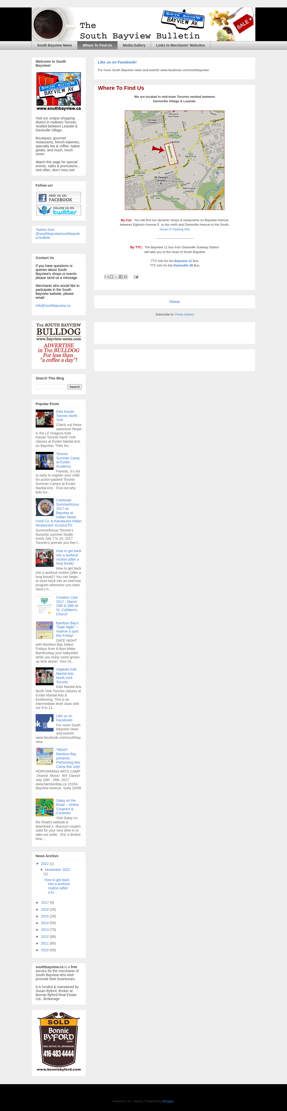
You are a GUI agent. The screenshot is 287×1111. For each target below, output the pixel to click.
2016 (45, 909)
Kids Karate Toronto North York (66, 416)
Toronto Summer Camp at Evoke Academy (68, 460)
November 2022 (57, 870)
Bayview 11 (183, 261)
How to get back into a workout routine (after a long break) (68, 557)
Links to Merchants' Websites (180, 45)
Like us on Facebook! (117, 62)
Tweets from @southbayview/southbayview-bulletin (58, 234)
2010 (45, 950)
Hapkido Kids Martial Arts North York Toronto (66, 675)
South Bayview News (54, 45)
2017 (45, 902)
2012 (45, 937)
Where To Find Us (97, 45)
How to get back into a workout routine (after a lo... (57, 886)
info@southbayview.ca (53, 306)
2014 (45, 923)
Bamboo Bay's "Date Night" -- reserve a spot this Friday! (67, 629)
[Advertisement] (156, 331)
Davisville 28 (183, 265)
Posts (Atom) (184, 314)
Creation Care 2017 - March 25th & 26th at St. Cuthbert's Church (67, 605)
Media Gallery (134, 45)
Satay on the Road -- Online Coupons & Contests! (67, 806)
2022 (45, 864)
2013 (45, 930)
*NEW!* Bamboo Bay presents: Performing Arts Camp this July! (68, 758)
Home (174, 302)
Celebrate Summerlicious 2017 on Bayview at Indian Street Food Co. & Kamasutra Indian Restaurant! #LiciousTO (58, 512)
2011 (45, 943)
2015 (45, 916)
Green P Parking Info (174, 229)
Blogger (167, 1101)
